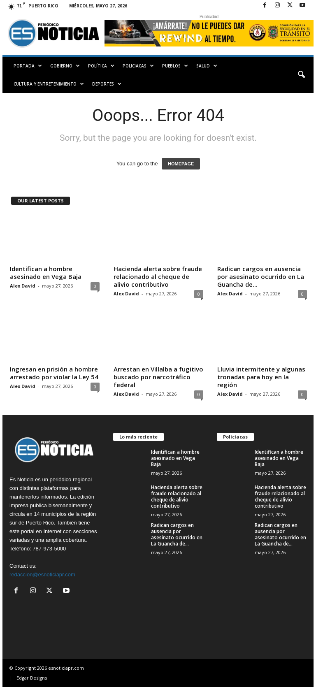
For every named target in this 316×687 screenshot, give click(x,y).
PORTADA (28, 66)
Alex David (22, 286)
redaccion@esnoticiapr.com (42, 574)
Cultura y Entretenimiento (49, 84)
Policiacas (138, 66)
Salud (206, 66)
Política (101, 66)
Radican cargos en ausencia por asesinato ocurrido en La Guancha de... (260, 276)
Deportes (106, 84)
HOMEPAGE (181, 163)
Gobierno (65, 66)
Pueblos (175, 66)
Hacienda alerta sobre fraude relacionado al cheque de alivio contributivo (158, 276)
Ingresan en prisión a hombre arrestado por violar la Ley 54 (54, 373)
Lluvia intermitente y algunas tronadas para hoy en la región (261, 377)
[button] (301, 75)
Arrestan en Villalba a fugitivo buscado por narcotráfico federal (158, 377)
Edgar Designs (31, 678)
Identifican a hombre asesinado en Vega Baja (45, 273)
